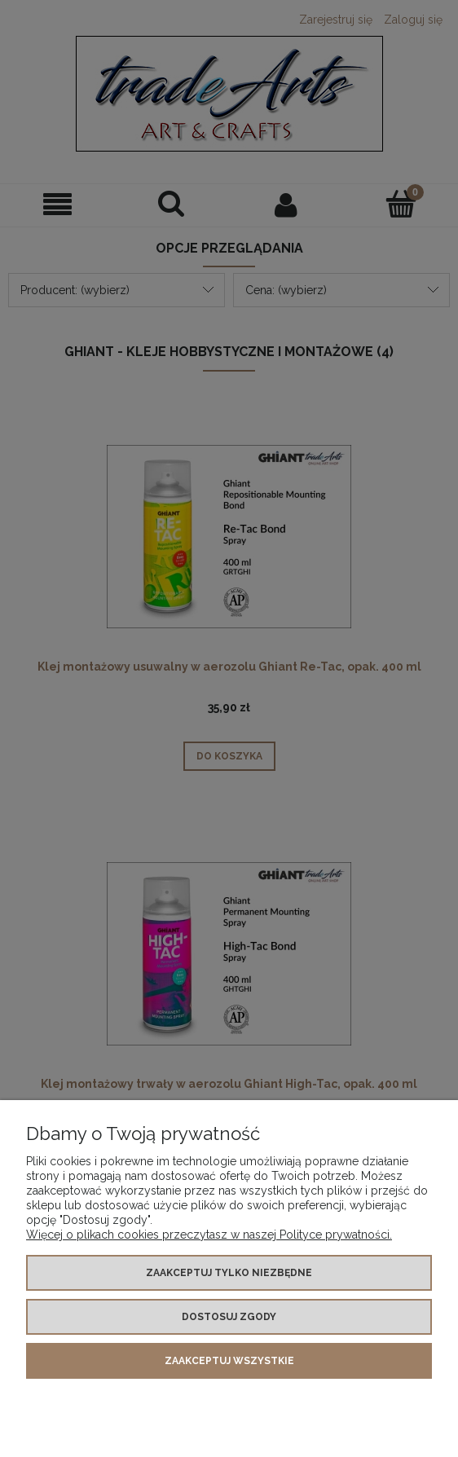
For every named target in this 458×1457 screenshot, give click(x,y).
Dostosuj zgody (229, 1317)
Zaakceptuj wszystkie (229, 1361)
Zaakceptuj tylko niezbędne (229, 1273)
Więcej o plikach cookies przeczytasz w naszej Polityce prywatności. (209, 1234)
